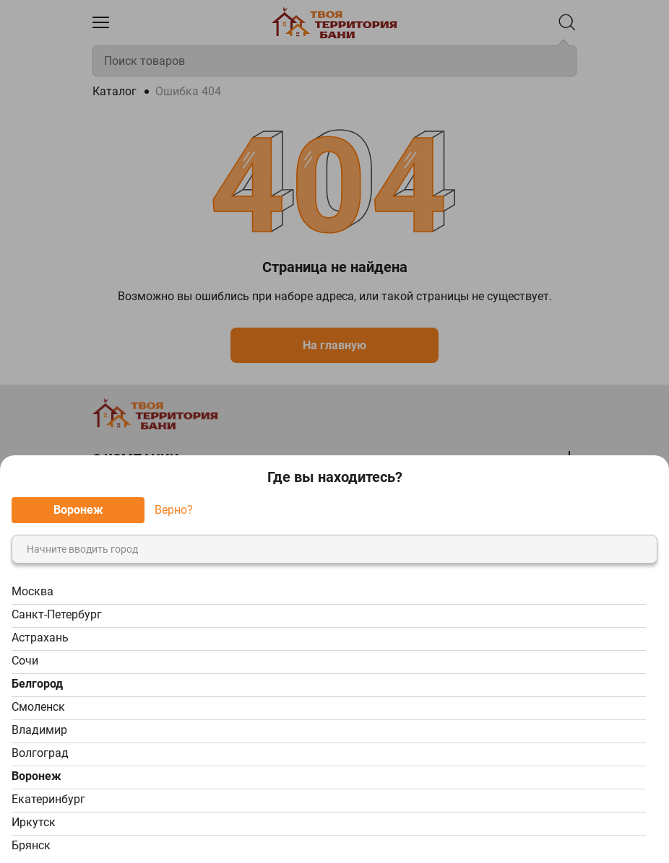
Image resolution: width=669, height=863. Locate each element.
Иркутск (34, 822)
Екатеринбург (48, 799)
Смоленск (38, 707)
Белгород (37, 684)
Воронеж (36, 776)
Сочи (25, 660)
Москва (32, 591)
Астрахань (40, 637)
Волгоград (40, 753)
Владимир (39, 730)
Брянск (31, 845)
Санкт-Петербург (57, 614)
